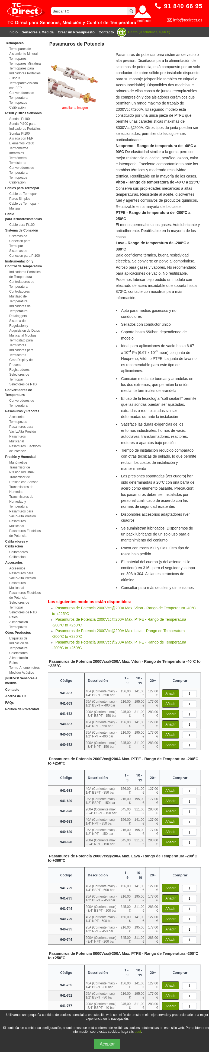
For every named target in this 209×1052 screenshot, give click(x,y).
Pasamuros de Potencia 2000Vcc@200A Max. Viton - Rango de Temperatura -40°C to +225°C (124, 663)
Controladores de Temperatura (21, 284)
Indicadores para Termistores (21, 352)
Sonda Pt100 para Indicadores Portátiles (24, 126)
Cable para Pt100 (21, 225)
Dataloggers (18, 316)
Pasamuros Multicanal (17, 439)
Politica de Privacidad (22, 709)
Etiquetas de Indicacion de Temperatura (18, 643)
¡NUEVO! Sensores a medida (21, 680)
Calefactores (18, 653)
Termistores (17, 163)
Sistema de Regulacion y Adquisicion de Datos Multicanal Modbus (24, 328)
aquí (138, 1032)
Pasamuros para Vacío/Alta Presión (22, 429)
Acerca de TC (15, 696)
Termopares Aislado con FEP (23, 85)
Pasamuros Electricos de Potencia (25, 448)
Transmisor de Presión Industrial (21, 469)
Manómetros (18, 462)
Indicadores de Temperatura (20, 308)
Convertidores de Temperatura (21, 95)
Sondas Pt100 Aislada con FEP (21, 136)
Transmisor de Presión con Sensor (23, 479)
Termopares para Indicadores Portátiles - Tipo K (24, 73)
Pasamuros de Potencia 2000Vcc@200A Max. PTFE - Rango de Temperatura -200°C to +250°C (123, 761)
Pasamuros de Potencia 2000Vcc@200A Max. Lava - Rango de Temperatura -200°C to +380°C (122, 858)
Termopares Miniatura (25, 63)
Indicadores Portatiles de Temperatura (24, 274)
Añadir (170, 693)
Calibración (17, 107)
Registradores (19, 370)
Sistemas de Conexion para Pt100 (24, 253)
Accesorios (17, 417)
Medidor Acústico (21, 672)
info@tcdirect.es (187, 20)
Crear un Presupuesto (76, 32)
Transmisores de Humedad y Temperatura (21, 501)
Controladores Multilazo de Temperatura (19, 296)
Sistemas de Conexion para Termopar (19, 241)
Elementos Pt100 (21, 143)
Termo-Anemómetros (24, 668)
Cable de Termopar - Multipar (24, 206)
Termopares (17, 59)
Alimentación (18, 622)
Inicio (13, 32)
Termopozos (18, 102)
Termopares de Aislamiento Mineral (23, 51)
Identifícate (143, 21)
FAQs (9, 703)
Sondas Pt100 (19, 119)
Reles (13, 617)
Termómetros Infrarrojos (18, 150)
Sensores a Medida (38, 32)
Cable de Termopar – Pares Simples (24, 196)
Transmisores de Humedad (21, 489)
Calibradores (18, 552)
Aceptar (107, 1044)
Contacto (106, 32)
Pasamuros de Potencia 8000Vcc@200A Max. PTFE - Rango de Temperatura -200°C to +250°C (123, 955)
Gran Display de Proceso (21, 362)
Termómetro (18, 158)
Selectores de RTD (23, 384)
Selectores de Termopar (19, 377)
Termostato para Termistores (21, 342)
